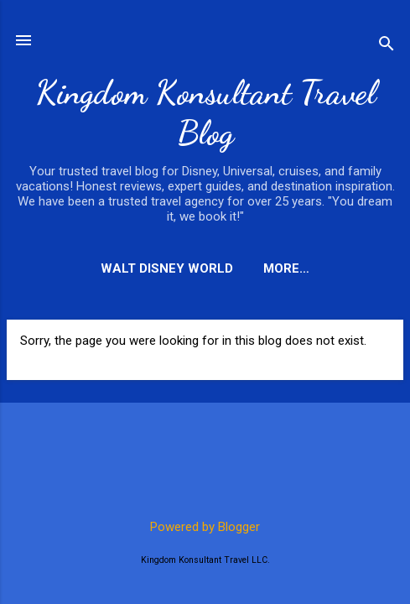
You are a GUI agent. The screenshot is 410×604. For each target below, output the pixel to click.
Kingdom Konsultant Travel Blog (205, 112)
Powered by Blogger (205, 526)
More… (286, 268)
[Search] (386, 45)
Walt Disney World (167, 268)
